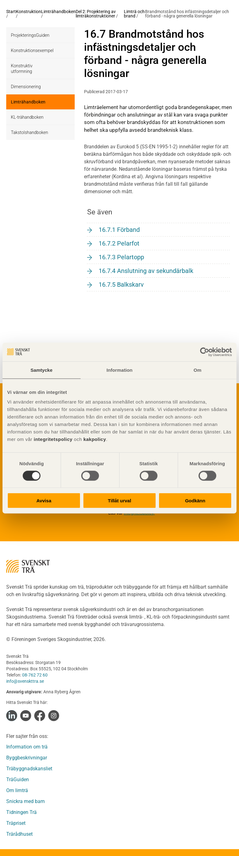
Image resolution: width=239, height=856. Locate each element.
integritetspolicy (52, 439)
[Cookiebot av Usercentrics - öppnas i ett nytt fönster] (204, 351)
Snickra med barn (25, 801)
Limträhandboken (58, 11)
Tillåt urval (119, 500)
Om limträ (17, 790)
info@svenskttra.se (25, 681)
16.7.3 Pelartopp (121, 257)
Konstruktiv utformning (21, 68)
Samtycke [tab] (41, 369)
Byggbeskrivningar (26, 758)
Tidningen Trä (21, 812)
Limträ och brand (134, 13)
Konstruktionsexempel (32, 50)
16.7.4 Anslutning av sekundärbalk (146, 271)
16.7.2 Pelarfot (119, 243)
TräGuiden (17, 779)
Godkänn (195, 500)
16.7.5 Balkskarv (121, 284)
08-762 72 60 (35, 674)
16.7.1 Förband (119, 229)
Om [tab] (197, 369)
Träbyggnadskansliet (29, 769)
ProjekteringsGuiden (30, 35)
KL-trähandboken (27, 117)
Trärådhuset (19, 834)
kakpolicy (94, 439)
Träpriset (16, 823)
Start (11, 11)
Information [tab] (119, 369)
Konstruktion (28, 11)
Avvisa (43, 500)
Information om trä (27, 747)
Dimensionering (26, 86)
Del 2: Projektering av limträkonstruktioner (96, 13)
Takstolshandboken (29, 132)
